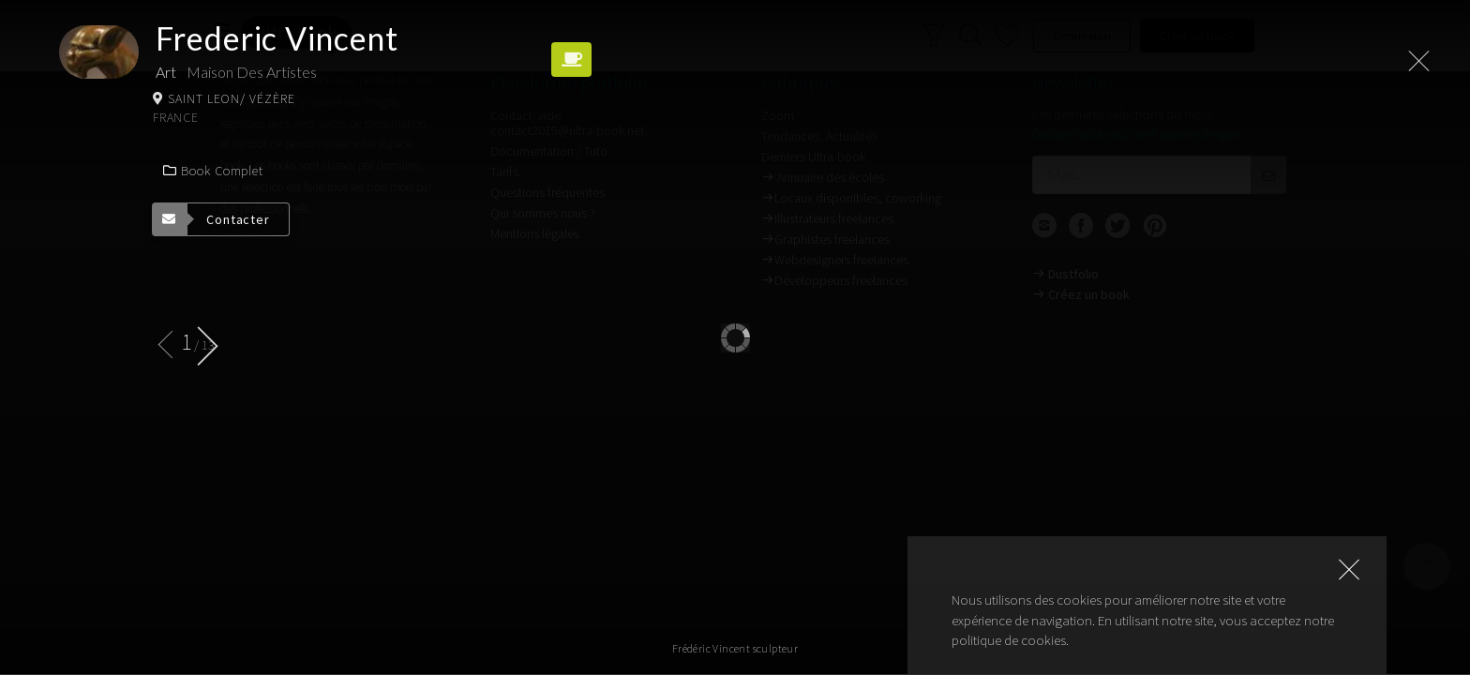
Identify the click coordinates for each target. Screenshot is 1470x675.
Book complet (212, 170)
